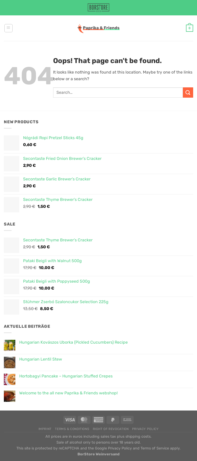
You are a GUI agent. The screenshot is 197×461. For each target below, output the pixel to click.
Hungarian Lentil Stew (40, 359)
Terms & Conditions (72, 429)
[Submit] (188, 92)
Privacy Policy (145, 429)
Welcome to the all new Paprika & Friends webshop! (68, 393)
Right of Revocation (111, 429)
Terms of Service (155, 448)
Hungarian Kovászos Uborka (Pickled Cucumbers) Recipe (73, 342)
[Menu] (8, 28)
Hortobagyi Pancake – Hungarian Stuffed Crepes (66, 376)
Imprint (45, 429)
